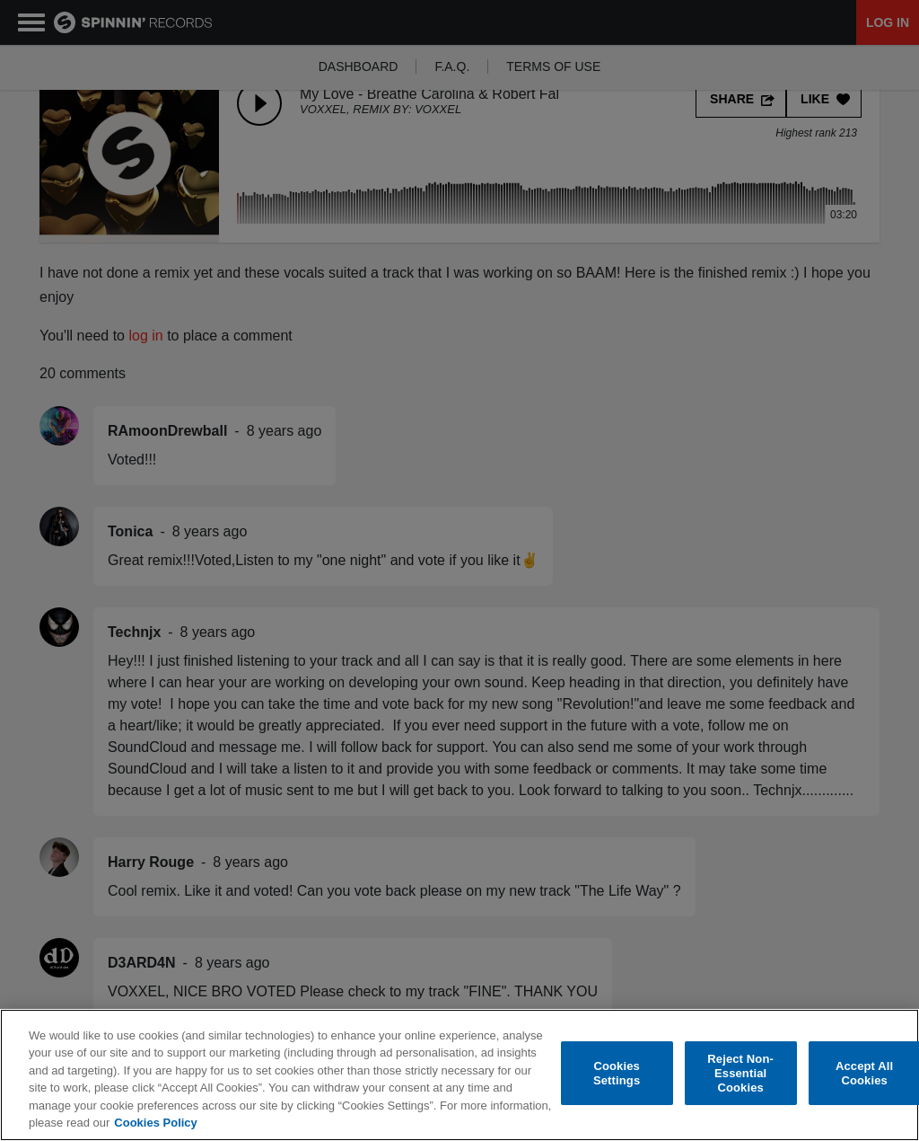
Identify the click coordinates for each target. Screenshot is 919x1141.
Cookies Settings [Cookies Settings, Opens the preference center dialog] (616, 1074)
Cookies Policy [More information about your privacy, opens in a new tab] (155, 1123)
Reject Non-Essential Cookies (740, 1073)
